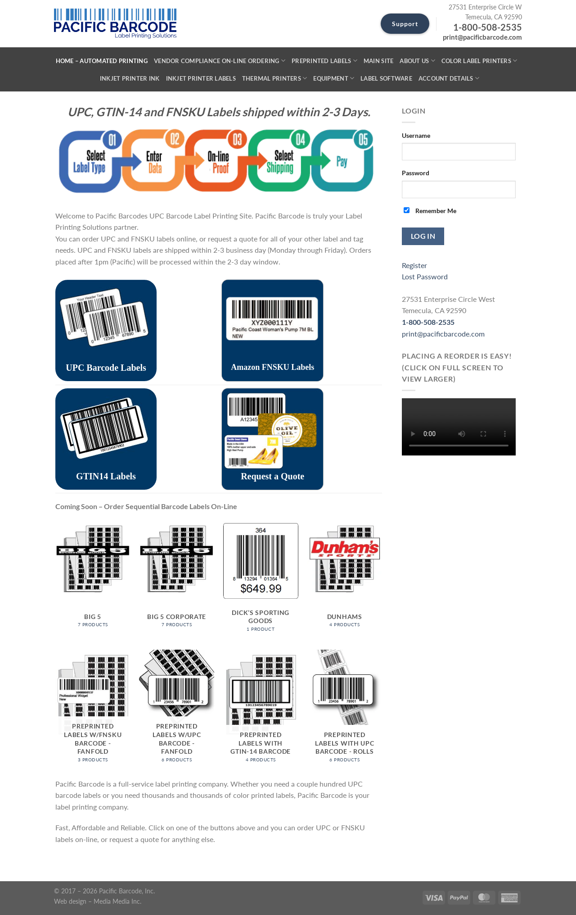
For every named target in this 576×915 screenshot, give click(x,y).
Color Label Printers (479, 60)
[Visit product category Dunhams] (344, 581)
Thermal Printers (274, 78)
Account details (448, 78)
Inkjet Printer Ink (130, 78)
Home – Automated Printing (102, 60)
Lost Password (425, 276)
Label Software (386, 78)
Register (414, 265)
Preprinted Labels (324, 60)
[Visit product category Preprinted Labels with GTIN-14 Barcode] (260, 709)
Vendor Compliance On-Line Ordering (219, 60)
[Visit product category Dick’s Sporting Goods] (260, 581)
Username (416, 135)
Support (405, 23)
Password (415, 173)
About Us (417, 60)
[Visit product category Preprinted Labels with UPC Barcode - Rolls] (344, 709)
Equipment (333, 78)
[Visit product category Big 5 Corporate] (176, 581)
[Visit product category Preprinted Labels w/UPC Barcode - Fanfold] (176, 709)
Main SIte (378, 60)
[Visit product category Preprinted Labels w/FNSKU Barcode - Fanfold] (92, 709)
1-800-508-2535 (487, 27)
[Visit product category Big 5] (92, 581)
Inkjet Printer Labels (201, 78)
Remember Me (430, 210)
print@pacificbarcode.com (482, 37)
